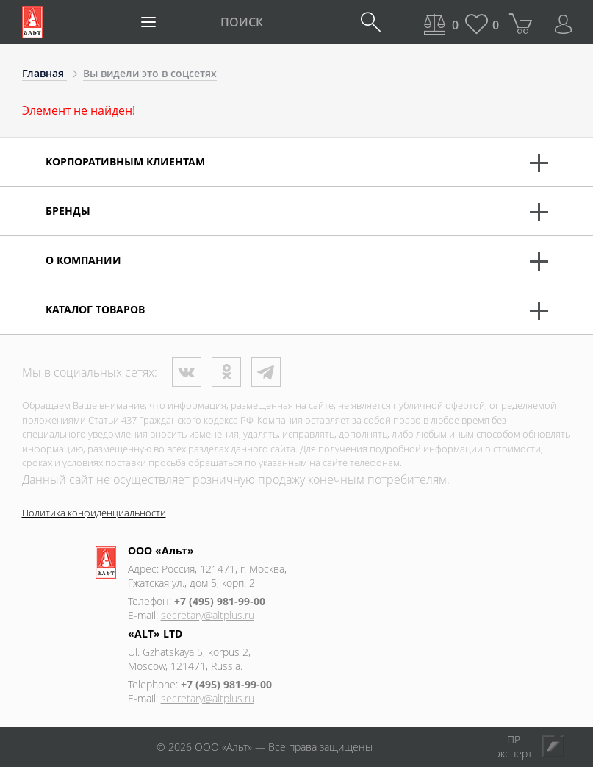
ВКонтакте (186, 372)
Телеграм (266, 372)
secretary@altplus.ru (207, 615)
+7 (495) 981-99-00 (219, 601)
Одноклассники (226, 372)
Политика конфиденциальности (94, 512)
